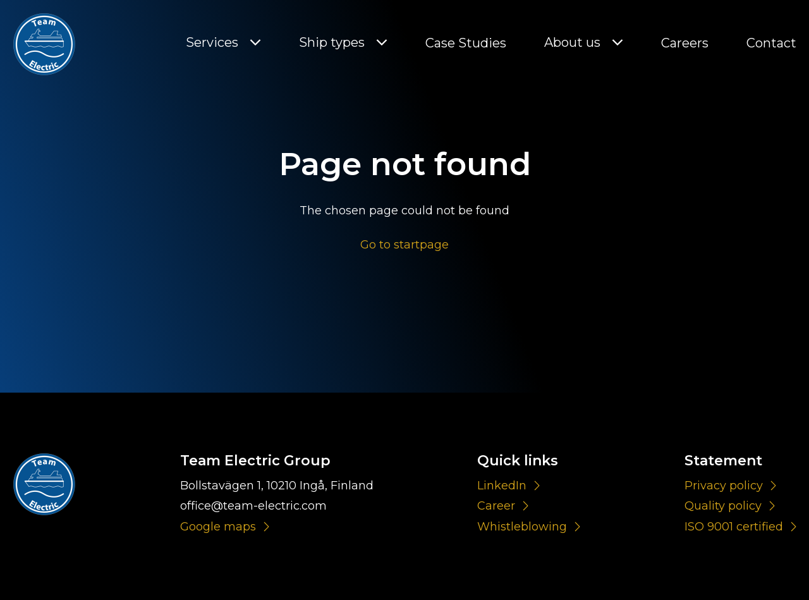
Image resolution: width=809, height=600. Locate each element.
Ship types (332, 42)
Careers (685, 43)
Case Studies (465, 43)
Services (212, 42)
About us (572, 42)
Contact (771, 43)
